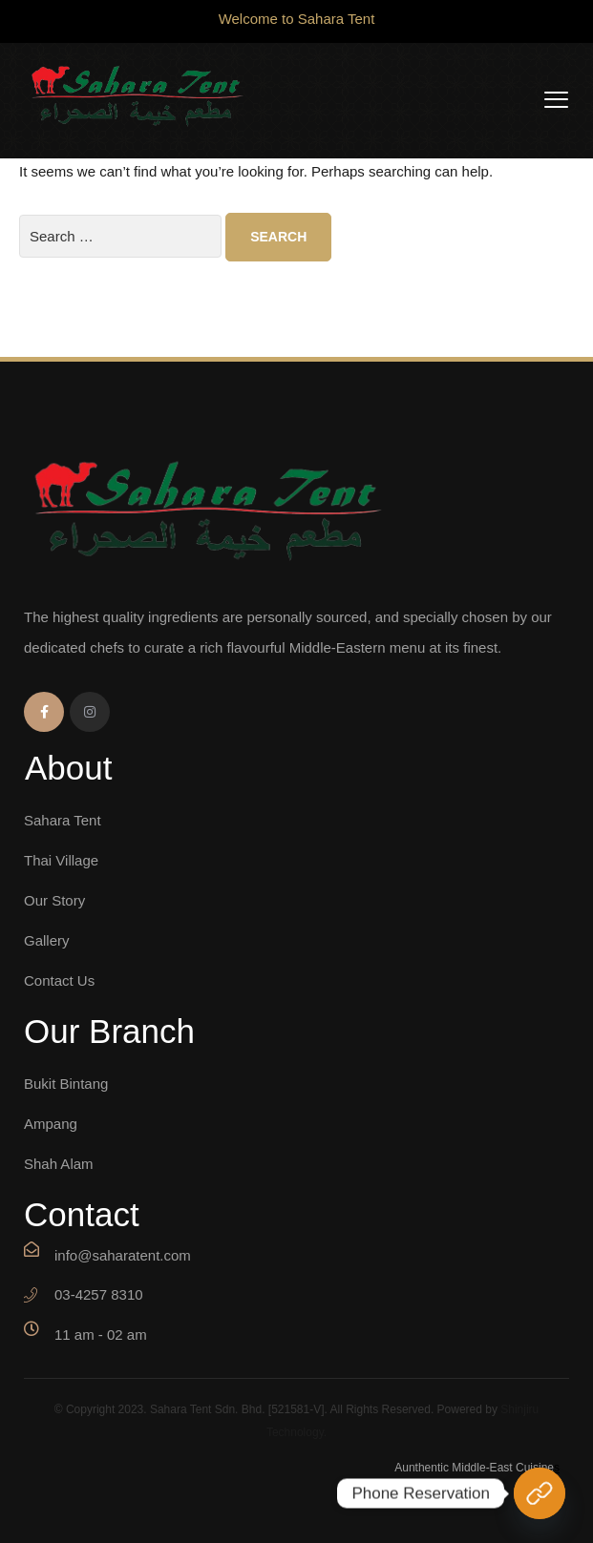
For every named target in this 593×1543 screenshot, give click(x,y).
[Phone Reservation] (539, 1493)
